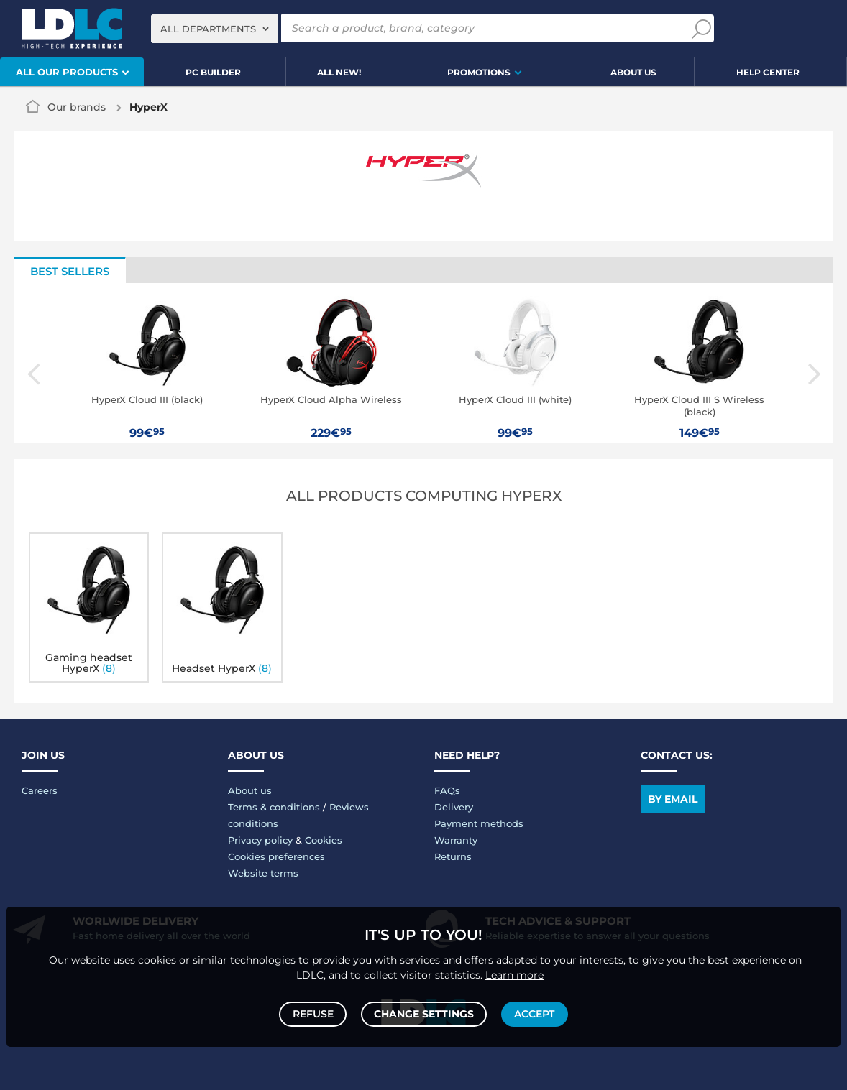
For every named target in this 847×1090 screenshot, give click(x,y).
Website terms (263, 873)
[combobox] (214, 28)
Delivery (453, 807)
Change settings (424, 1012)
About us (250, 790)
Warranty (455, 840)
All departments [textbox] (208, 28)
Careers (40, 790)
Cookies (323, 840)
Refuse (314, 1012)
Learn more (514, 971)
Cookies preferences (276, 856)
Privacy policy (260, 840)
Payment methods (478, 823)
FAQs (447, 790)
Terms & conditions (274, 807)
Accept (533, 1012)
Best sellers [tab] (69, 271)
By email (672, 799)
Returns (453, 856)
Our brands (76, 107)
